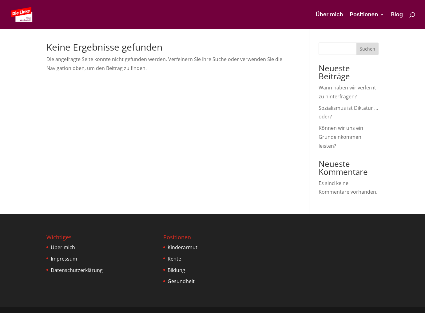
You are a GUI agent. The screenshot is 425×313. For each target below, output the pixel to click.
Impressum (64, 258)
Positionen (364, 15)
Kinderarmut (182, 247)
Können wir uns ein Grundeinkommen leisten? (341, 137)
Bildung (176, 270)
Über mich (329, 15)
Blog (397, 15)
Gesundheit (181, 281)
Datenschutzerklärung (77, 270)
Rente (174, 258)
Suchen (367, 49)
